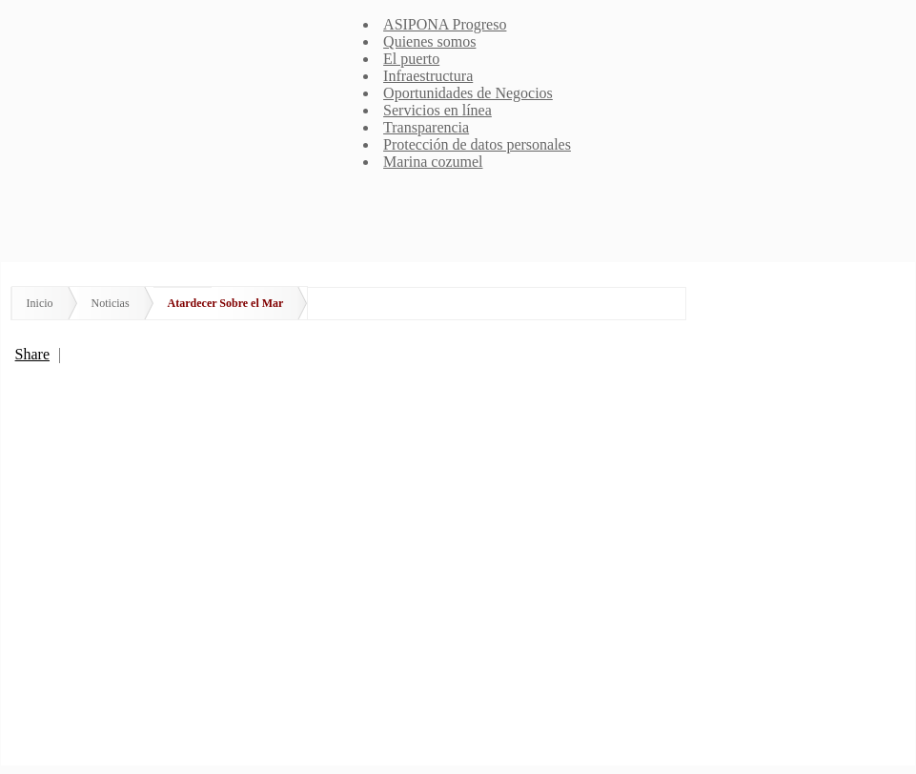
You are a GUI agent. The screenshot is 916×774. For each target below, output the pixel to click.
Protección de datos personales (477, 144)
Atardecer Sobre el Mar (226, 303)
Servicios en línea (437, 110)
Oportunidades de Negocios (468, 93)
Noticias (111, 303)
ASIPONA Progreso (444, 24)
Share (32, 354)
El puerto (411, 59)
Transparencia (426, 127)
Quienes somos (429, 41)
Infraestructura (428, 76)
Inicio (40, 303)
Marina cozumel (432, 161)
